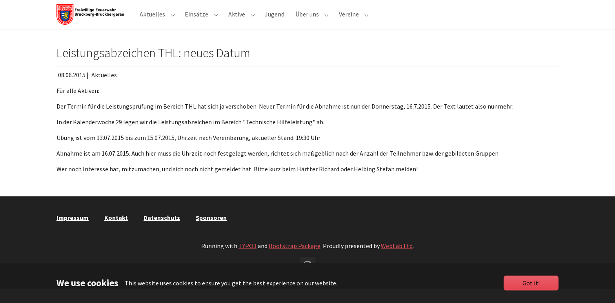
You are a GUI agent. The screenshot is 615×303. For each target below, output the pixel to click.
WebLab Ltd (397, 260)
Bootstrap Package (294, 260)
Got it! (531, 283)
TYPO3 (247, 260)
